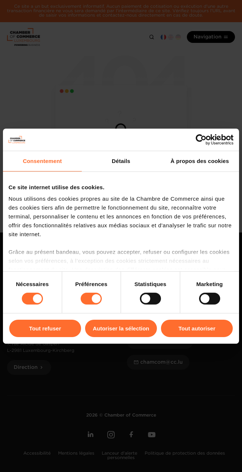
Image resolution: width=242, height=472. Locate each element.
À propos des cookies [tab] (200, 160)
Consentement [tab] (42, 160)
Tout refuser (45, 328)
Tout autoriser (196, 328)
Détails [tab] (121, 160)
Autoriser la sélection (121, 328)
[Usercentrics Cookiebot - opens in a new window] (201, 139)
